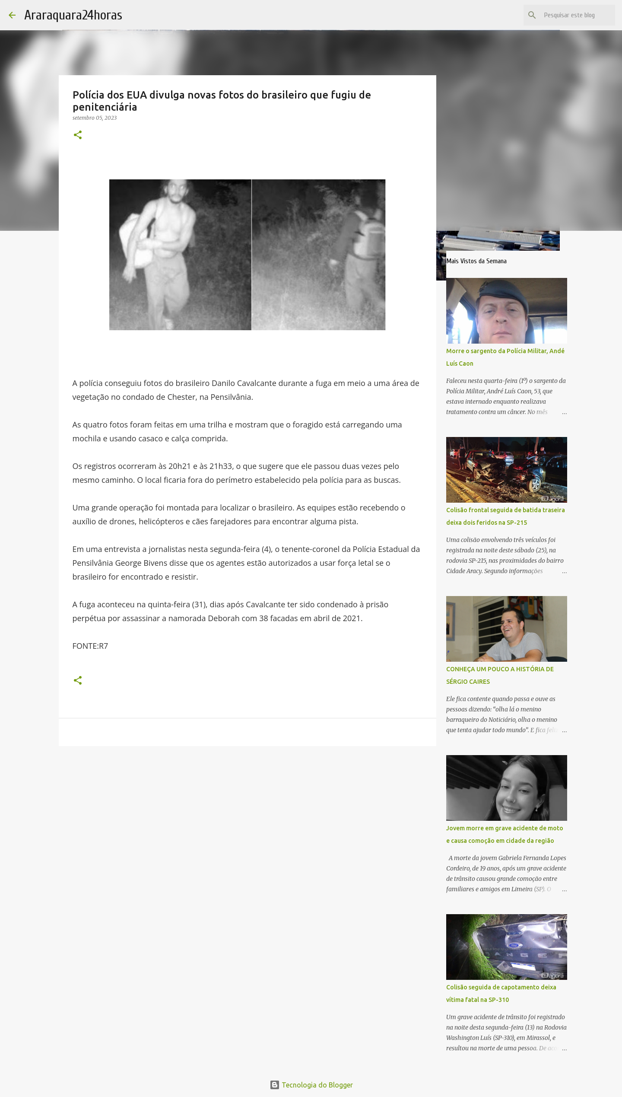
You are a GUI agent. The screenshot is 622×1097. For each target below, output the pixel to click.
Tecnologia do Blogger (311, 1085)
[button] (78, 135)
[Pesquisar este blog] (569, 15)
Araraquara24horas (73, 15)
